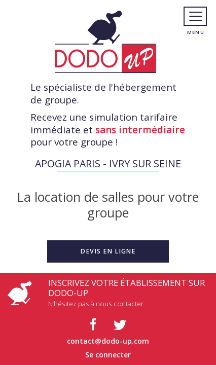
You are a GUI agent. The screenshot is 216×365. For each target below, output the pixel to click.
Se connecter (108, 354)
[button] (108, 251)
